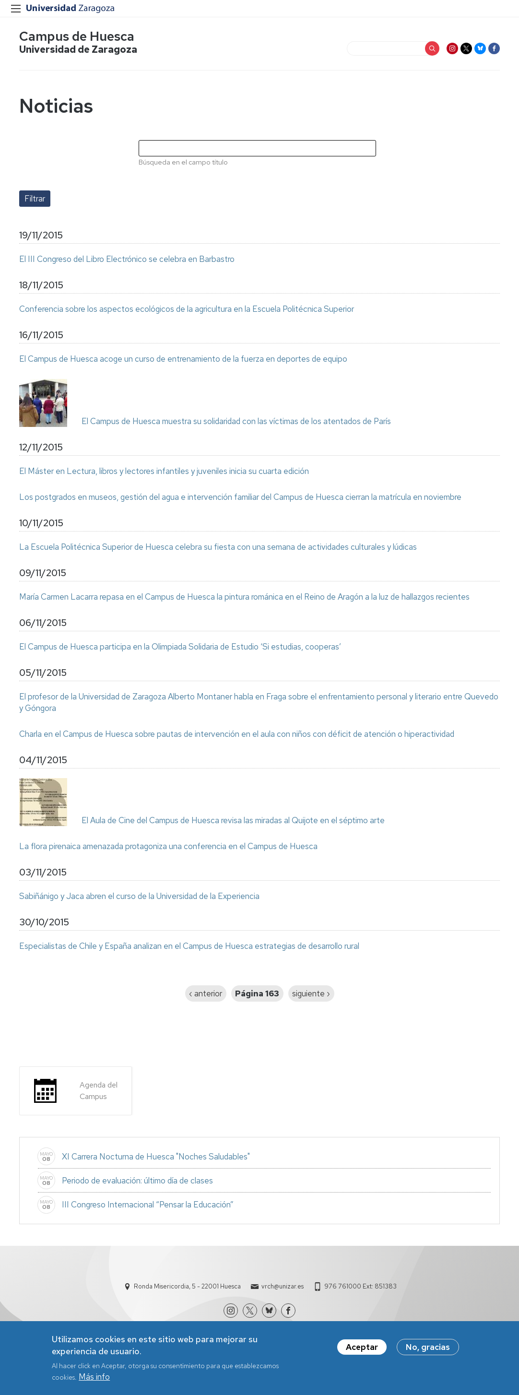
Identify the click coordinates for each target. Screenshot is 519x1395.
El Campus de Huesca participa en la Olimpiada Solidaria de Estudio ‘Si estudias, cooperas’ (180, 646)
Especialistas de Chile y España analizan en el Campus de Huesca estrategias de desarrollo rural (189, 946)
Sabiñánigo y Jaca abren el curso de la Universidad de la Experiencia (139, 896)
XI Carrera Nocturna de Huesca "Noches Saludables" (156, 1156)
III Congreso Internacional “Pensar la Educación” (148, 1204)
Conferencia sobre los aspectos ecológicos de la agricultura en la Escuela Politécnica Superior (186, 309)
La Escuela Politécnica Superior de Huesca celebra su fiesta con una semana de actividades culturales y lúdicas (218, 547)
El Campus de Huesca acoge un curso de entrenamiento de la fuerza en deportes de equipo (183, 359)
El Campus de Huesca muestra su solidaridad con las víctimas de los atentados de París (236, 421)
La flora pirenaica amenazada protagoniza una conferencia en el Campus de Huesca (168, 846)
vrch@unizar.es (282, 1286)
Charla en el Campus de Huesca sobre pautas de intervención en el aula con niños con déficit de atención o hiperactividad (236, 734)
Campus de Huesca (76, 36)
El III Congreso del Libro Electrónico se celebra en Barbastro (127, 259)
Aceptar (362, 1350)
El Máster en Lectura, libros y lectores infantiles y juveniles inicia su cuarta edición (164, 471)
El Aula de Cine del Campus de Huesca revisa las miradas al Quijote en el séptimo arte (233, 820)
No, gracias (428, 1350)
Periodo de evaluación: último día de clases (137, 1180)
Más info (94, 1380)
